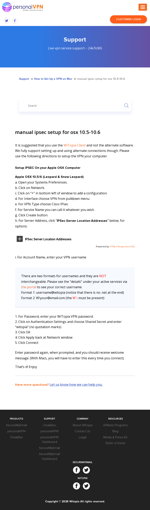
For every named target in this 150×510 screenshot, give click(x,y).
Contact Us (82, 431)
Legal (82, 437)
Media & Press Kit (115, 437)
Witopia (74, 501)
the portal (28, 287)
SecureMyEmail (16, 425)
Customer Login (128, 19)
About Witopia (82, 425)
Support (24, 79)
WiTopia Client (75, 145)
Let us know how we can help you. (76, 384)
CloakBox (16, 437)
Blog (115, 431)
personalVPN (16, 431)
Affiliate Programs (115, 425)
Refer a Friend (115, 443)
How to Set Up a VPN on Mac (53, 79)
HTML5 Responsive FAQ (122, 246)
